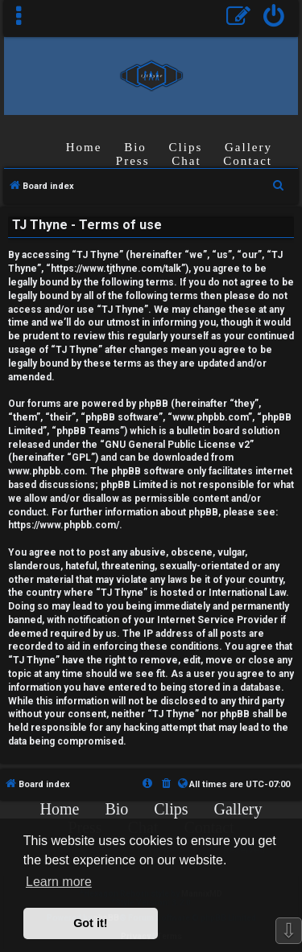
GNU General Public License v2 (177, 444)
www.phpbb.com (46, 471)
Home (84, 147)
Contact (247, 160)
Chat (186, 160)
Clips (186, 147)
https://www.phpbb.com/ (63, 525)
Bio (135, 147)
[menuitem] (274, 18)
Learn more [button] (59, 881)
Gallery (248, 147)
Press (133, 160)
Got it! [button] (90, 923)
